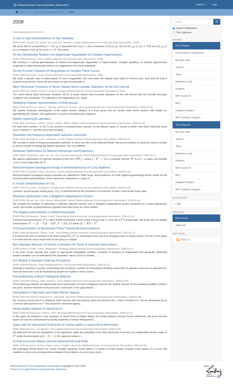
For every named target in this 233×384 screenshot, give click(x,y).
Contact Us (16, 369)
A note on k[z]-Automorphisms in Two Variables (43, 38)
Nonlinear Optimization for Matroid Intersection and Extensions (53, 150)
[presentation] (53, 46)
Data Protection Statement (52, 369)
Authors (179, 67)
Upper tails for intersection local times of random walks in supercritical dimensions (65, 324)
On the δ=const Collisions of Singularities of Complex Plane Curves (56, 70)
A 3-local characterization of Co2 (34, 183)
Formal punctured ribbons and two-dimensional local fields (50, 341)
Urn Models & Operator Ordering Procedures (41, 260)
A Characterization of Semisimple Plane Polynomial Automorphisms (56, 228)
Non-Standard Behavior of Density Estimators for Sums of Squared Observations (65, 244)
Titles (178, 74)
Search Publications (185, 28)
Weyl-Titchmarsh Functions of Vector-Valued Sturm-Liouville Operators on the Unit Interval (71, 86)
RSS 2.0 (182, 239)
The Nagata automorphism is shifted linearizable (44, 212)
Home (22, 12)
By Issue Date (182, 60)
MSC (178, 103)
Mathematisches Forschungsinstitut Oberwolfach (35, 366)
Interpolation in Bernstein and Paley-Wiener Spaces (46, 292)
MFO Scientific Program (188, 117)
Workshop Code (183, 81)
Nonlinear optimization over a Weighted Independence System (53, 196)
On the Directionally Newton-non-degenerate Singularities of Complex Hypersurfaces (67, 54)
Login (178, 203)
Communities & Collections (189, 52)
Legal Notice (30, 369)
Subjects (180, 88)
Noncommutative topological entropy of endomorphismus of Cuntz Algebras (61, 167)
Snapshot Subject (184, 110)
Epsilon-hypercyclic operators (32, 118)
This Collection (182, 32)
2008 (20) (180, 225)
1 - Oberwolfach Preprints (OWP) (47, 12)
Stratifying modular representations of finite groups (45, 102)
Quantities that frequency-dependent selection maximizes (50, 134)
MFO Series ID (183, 96)
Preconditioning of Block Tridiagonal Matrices (42, 276)
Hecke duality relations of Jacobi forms (38, 308)
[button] (201, 4)
